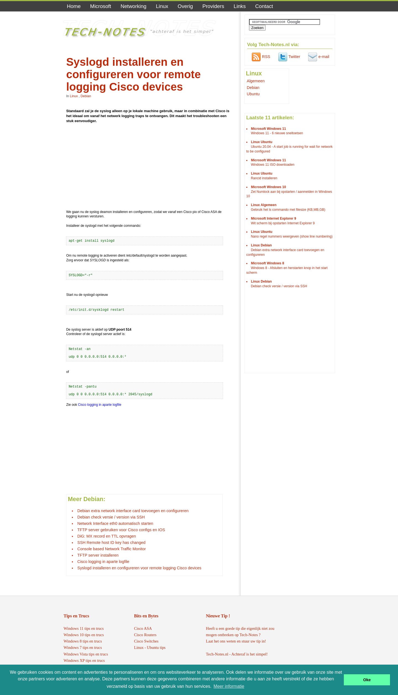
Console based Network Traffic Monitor (111, 549)
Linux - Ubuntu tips (150, 647)
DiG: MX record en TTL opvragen (106, 536)
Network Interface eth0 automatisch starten (115, 523)
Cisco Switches (146, 641)
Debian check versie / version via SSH (111, 517)
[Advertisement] (149, 167)
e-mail (318, 56)
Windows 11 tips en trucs (84, 628)
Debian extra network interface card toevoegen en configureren (132, 511)
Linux (162, 6)
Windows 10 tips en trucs (84, 635)
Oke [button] (367, 680)
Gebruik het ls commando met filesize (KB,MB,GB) (288, 210)
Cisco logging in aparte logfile (99, 405)
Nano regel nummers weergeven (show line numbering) (291, 236)
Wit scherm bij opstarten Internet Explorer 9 (283, 223)
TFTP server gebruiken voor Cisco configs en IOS (121, 530)
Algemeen (256, 81)
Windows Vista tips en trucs (86, 654)
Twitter (288, 56)
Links (240, 6)
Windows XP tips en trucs (84, 660)
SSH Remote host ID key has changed (111, 542)
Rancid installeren (264, 178)
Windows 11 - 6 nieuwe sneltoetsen (277, 133)
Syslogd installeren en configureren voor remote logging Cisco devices (139, 568)
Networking (133, 6)
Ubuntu (253, 94)
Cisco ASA (143, 628)
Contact (264, 6)
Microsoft (100, 6)
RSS (260, 56)
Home (74, 6)
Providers (213, 6)
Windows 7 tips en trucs (83, 647)
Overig (185, 6)
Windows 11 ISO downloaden (272, 165)
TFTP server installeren (98, 555)
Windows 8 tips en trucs (83, 641)
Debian (85, 96)
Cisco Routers (145, 635)
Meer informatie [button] (229, 686)
